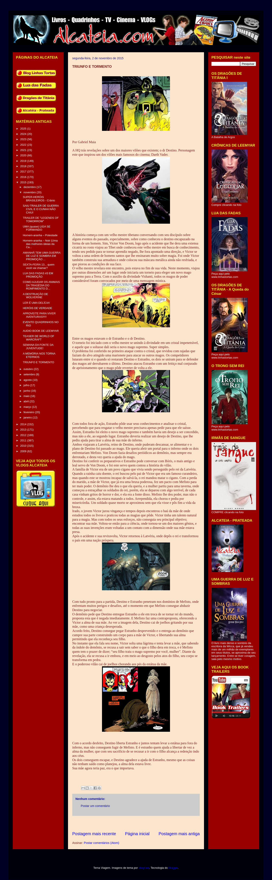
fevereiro (29, 412)
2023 (23, 139)
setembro (30, 374)
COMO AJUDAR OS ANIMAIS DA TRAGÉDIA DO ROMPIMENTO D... (41, 285)
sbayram (144, 867)
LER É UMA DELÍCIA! (36, 302)
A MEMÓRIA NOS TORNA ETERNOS (39, 355)
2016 (23, 177)
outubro (29, 369)
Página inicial (137, 833)
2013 (23, 429)
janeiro (28, 417)
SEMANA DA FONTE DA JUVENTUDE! (38, 346)
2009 (23, 451)
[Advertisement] (149, 823)
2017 (23, 171)
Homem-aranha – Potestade (40, 235)
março (28, 406)
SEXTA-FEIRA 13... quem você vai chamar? (38, 266)
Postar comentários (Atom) (101, 843)
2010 (23, 445)
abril (27, 401)
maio (27, 396)
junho (27, 390)
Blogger (173, 867)
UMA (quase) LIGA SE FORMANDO (36, 228)
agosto (28, 379)
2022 (23, 144)
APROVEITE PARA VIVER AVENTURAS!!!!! (39, 315)
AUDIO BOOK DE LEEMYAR (41, 330)
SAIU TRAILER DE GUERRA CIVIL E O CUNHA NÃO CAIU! (41, 209)
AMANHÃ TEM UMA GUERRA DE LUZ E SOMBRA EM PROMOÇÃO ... (41, 256)
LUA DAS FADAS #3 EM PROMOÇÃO (38, 275)
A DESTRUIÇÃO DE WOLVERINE (35, 295)
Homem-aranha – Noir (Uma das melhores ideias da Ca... (40, 244)
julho (27, 385)
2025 (23, 128)
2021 (23, 150)
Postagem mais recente (94, 833)
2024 (23, 134)
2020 (23, 155)
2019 (23, 160)
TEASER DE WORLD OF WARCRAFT (38, 338)
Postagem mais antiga (179, 833)
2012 (23, 435)
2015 (23, 182)
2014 (23, 424)
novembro (30, 192)
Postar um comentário (95, 806)
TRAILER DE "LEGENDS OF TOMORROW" (41, 219)
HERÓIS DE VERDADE (37, 308)
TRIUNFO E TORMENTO (38, 362)
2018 (23, 166)
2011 (23, 440)
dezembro (30, 187)
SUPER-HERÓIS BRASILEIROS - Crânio (39, 198)
